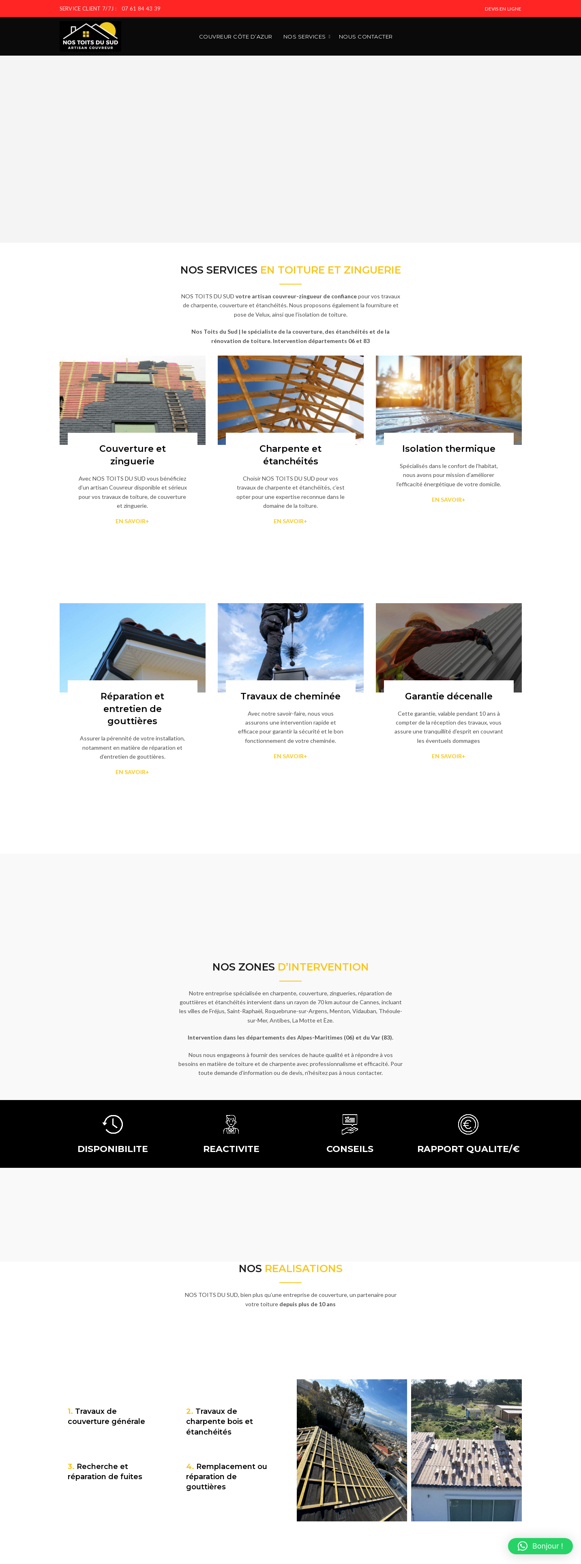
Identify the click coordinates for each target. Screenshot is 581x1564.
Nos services (304, 36)
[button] (540, 1546)
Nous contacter (366, 36)
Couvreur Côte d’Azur (235, 36)
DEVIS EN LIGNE (503, 9)
